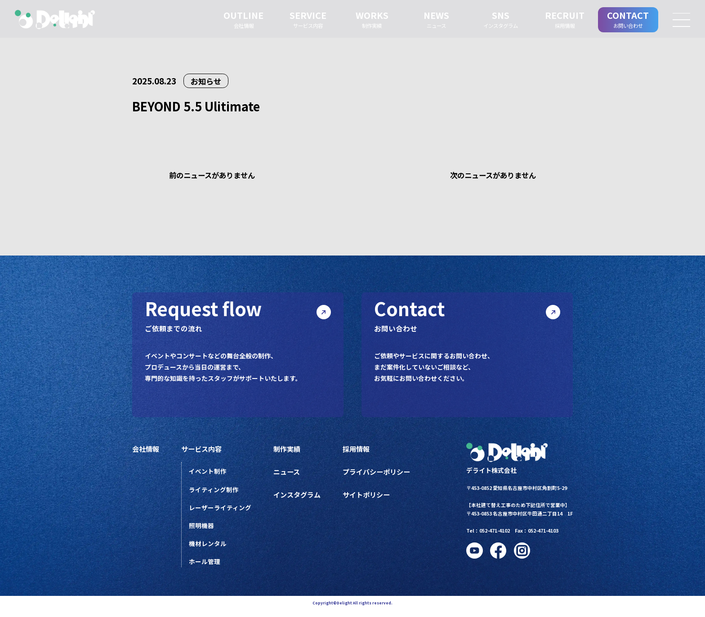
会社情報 (146, 452)
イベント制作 (209, 475)
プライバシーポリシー (383, 475)
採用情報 (362, 452)
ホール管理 (206, 568)
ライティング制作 (216, 493)
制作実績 (289, 452)
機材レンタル (209, 549)
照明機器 (203, 530)
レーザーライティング (222, 512)
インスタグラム (300, 499)
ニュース (289, 475)
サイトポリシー (373, 499)
